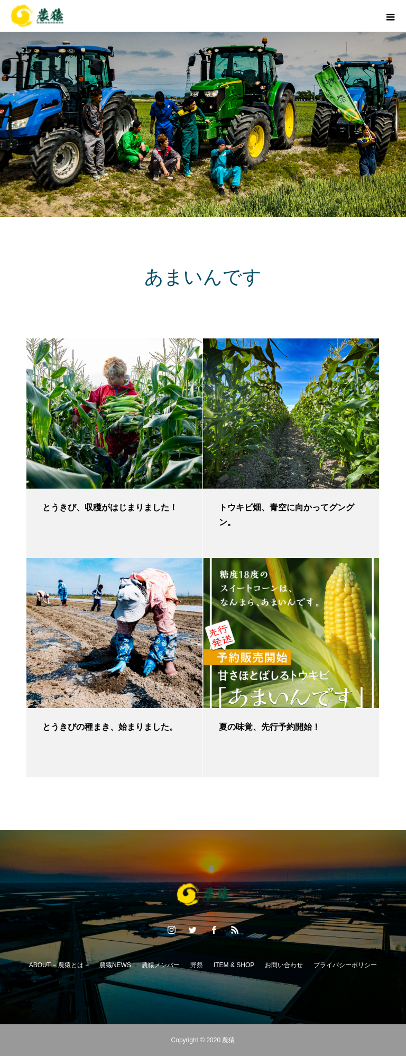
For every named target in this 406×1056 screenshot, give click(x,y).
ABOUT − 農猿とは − (59, 965)
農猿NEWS (115, 965)
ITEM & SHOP (234, 965)
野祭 (196, 965)
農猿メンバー (161, 965)
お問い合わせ (284, 965)
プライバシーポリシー (345, 965)
